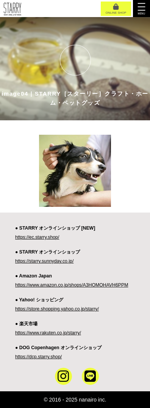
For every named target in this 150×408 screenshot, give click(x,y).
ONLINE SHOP (116, 9)
